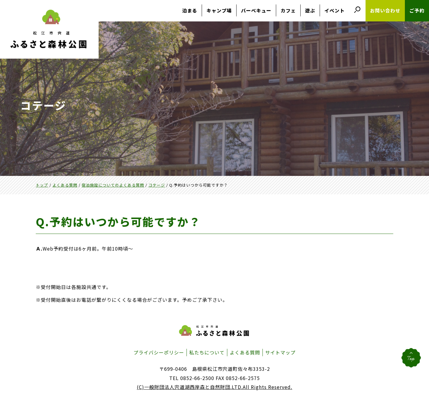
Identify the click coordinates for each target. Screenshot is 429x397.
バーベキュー (256, 10)
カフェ (288, 10)
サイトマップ (280, 352)
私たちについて (207, 352)
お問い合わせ (385, 10)
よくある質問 (245, 352)
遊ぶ (310, 10)
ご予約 (417, 10)
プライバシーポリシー (158, 352)
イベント (334, 10)
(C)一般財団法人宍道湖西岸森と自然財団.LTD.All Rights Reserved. (214, 386)
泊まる (189, 10)
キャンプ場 (219, 10)
